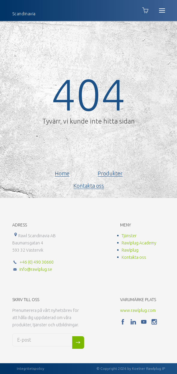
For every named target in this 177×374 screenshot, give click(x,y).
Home (62, 173)
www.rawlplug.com (138, 310)
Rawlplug (130, 250)
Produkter (110, 173)
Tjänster (129, 235)
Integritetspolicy (30, 368)
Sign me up (78, 342)
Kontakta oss (88, 186)
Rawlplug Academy (139, 243)
